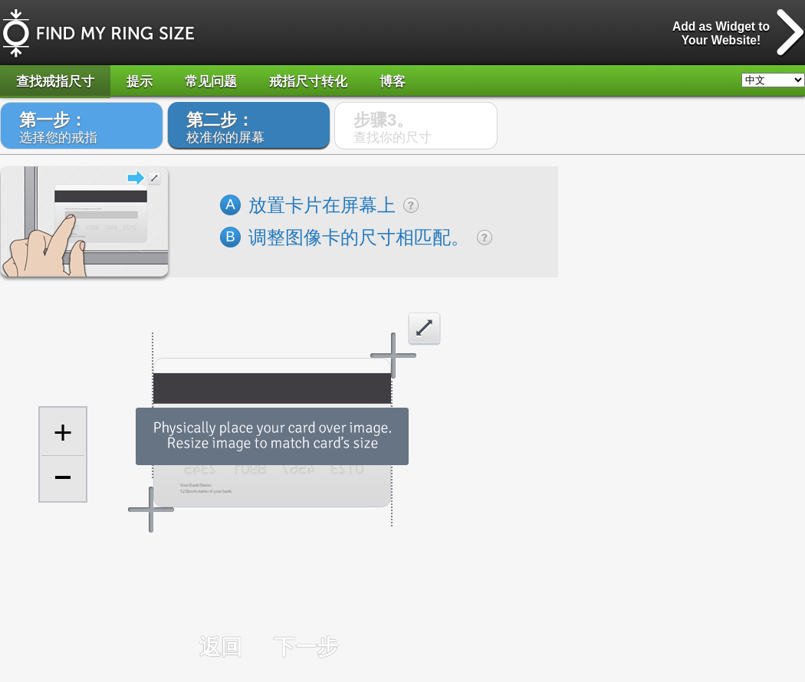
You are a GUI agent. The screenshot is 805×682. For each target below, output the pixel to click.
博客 (393, 81)
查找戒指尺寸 (55, 81)
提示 (140, 81)
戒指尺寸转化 (308, 81)
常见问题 (211, 81)
